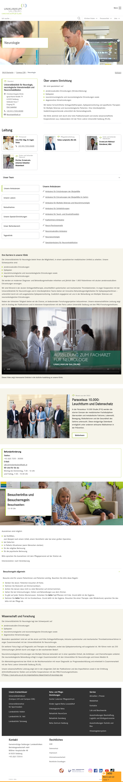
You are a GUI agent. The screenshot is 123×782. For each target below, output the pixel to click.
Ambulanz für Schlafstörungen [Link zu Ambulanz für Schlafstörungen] (57, 208)
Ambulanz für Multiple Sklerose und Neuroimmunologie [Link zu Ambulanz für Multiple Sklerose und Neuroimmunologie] (67, 203)
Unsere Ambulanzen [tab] (12, 188)
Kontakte (93, 705)
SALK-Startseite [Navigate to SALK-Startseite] (7, 72)
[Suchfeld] (41, 18)
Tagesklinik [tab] (8, 235)
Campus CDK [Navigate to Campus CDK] (21, 72)
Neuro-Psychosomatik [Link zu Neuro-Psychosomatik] (54, 225)
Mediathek (94, 701)
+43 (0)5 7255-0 (15, 756)
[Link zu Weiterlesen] (79, 435)
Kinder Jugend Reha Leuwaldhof (62, 704)
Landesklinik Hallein (17, 712)
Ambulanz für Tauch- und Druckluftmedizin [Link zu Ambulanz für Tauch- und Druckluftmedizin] (62, 214)
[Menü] (117, 8)
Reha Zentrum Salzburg (58, 723)
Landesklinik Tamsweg (18, 721)
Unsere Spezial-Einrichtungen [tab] (15, 217)
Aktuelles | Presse (97, 696)
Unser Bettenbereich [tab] (12, 226)
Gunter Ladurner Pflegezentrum (61, 699)
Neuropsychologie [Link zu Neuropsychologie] (52, 237)
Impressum (53, 753)
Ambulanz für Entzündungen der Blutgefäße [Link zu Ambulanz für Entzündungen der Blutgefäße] (62, 191)
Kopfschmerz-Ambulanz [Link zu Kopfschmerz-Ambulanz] (54, 220)
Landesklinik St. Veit (17, 716)
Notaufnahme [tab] (9, 207)
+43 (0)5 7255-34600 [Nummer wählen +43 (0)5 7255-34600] (26, 146)
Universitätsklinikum (17, 696)
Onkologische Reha (57, 709)
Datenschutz (53, 748)
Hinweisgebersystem (98, 731)
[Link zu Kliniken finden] (90, 18)
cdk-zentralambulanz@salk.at (15, 465)
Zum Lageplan (12, 107)
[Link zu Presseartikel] (105, 18)
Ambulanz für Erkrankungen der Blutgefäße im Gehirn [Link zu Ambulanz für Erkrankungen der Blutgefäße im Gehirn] (66, 197)
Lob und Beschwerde (98, 710)
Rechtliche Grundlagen (57, 762)
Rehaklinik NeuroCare (58, 713)
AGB (50, 744)
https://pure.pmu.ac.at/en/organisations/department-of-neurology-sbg (33, 675)
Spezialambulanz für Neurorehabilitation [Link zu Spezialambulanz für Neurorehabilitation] (61, 242)
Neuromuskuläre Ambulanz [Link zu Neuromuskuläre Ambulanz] (56, 231)
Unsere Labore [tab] (9, 198)
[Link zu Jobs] (117, 18)
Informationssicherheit (57, 757)
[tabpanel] (82, 214)
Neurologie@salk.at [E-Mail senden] (13, 115)
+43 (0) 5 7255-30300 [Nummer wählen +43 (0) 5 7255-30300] (15, 111)
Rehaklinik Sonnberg (57, 718)
